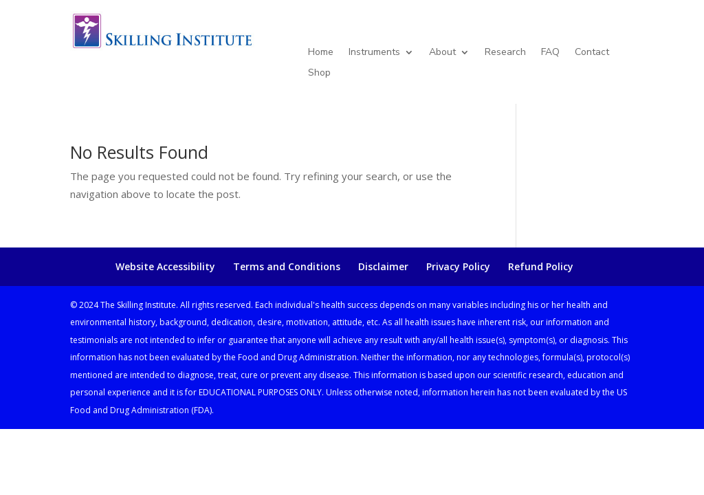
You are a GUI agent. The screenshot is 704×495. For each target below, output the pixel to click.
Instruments (374, 52)
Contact (592, 52)
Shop (319, 73)
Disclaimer (383, 266)
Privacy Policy (458, 266)
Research (505, 52)
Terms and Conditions (286, 266)
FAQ (550, 52)
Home (320, 52)
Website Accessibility (165, 266)
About (442, 52)
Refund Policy (540, 266)
